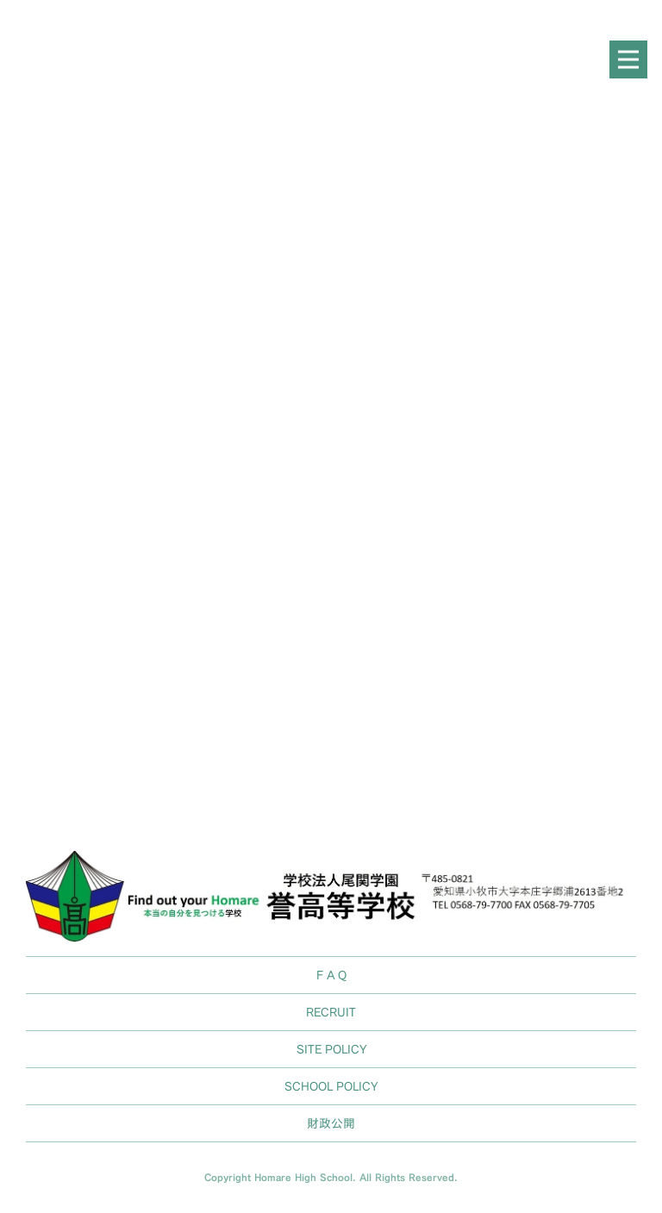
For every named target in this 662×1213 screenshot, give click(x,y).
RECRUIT (331, 1012)
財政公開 (331, 1123)
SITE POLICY (331, 1049)
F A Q (331, 975)
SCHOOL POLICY (331, 1086)
